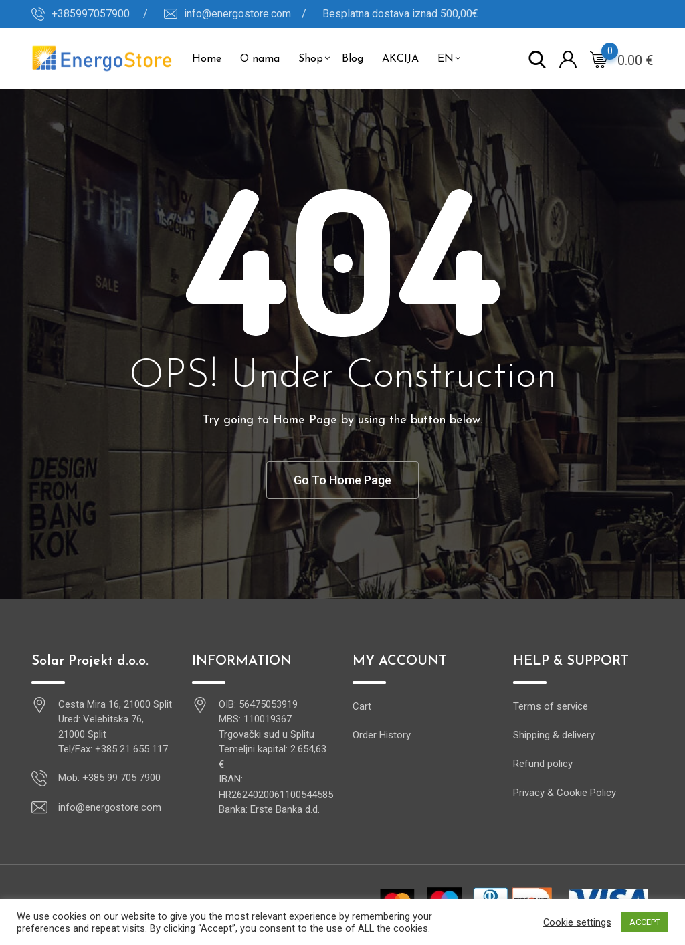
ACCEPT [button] (644, 922)
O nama (260, 59)
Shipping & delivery (554, 735)
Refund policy (543, 764)
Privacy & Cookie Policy (564, 792)
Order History (382, 735)
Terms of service (550, 706)
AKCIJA (400, 59)
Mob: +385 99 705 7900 (109, 778)
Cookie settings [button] (577, 922)
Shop (310, 59)
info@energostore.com (109, 807)
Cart (362, 706)
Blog (352, 59)
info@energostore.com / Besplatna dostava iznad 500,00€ (331, 13)
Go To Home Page (342, 480)
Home (206, 59)
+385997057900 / (100, 13)
